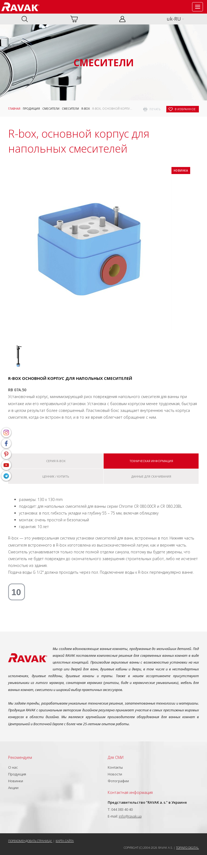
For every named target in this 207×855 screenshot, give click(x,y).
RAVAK (20, 7)
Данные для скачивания (151, 476)
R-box (85, 109)
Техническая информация (151, 461)
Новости (115, 774)
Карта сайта (65, 841)
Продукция (31, 109)
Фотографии (118, 780)
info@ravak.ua (130, 816)
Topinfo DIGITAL (187, 847)
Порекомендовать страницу (30, 841)
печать (154, 109)
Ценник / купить (55, 476)
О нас (13, 767)
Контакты (115, 767)
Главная (14, 109)
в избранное (185, 109)
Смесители (50, 109)
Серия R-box (55, 461)
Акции (13, 787)
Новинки (15, 780)
